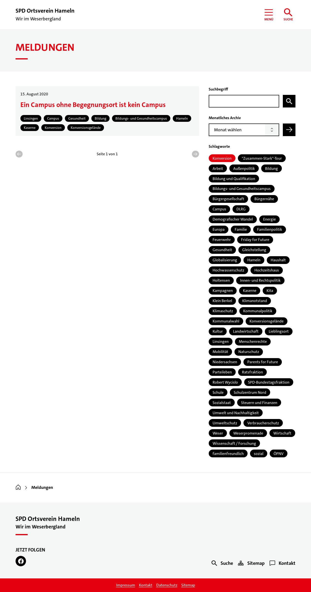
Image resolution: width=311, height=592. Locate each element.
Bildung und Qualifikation (234, 178)
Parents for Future (262, 361)
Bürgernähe (264, 198)
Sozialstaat (222, 402)
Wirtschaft (282, 433)
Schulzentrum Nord (250, 392)
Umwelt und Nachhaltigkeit (236, 412)
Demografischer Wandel (233, 219)
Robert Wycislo (225, 382)
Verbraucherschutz (263, 423)
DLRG (241, 209)
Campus (219, 209)
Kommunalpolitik (257, 310)
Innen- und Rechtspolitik (260, 280)
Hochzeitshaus (266, 270)
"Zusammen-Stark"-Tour (262, 158)
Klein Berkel (222, 300)
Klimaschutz (223, 310)
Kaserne (249, 290)
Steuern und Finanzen (259, 402)
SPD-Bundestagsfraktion (268, 382)
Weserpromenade (248, 433)
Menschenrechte (253, 341)
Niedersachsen (225, 361)
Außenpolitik (244, 168)
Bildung (271, 168)
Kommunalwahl (226, 321)
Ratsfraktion (252, 372)
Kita (270, 290)
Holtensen (221, 280)
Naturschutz (248, 351)
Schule (218, 392)
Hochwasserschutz (228, 270)
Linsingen (221, 341)
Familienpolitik (269, 229)
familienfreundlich (228, 453)
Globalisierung (225, 260)
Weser (218, 433)
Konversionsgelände (267, 321)
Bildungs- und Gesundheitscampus (242, 188)
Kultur (218, 331)
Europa (219, 229)
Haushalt (278, 260)
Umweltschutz (225, 423)
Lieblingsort (279, 331)
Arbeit (218, 168)
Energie (269, 219)
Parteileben (222, 372)
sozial (258, 453)
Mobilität (220, 351)
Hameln (253, 260)
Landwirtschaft (246, 331)
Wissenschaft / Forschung (234, 443)
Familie (241, 229)
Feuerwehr (222, 239)
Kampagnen (223, 290)
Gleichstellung (254, 249)
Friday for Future (255, 239)
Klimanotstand (254, 300)
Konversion (222, 158)
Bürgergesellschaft (228, 198)
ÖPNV (279, 453)
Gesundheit (222, 249)
